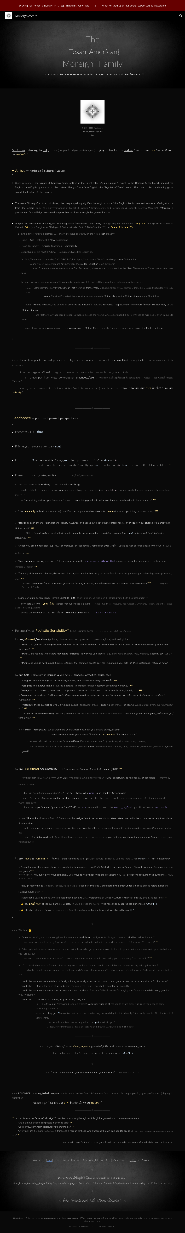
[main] (92, 54)
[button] (181, 16)
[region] (92, 5)
